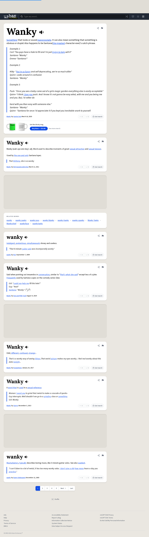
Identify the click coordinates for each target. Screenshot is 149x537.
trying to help (58, 52)
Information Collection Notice (62, 520)
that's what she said (69, 274)
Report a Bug (56, 518)
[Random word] (126, 16)
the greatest (59, 43)
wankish (81, 462)
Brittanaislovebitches (21, 167)
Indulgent (11, 243)
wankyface (24, 223)
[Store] (133, 16)
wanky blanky (48, 220)
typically (22, 462)
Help (5, 518)
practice (12, 471)
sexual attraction (77, 149)
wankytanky (37, 223)
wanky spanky (78, 220)
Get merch (97, 117)
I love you (28, 94)
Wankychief (11, 223)
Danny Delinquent (19, 478)
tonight (16, 362)
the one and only (21, 155)
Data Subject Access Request (62, 526)
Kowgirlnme (18, 368)
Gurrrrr (16, 405)
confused (24, 353)
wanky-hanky (63, 220)
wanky (9, 220)
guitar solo (26, 248)
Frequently (11, 277)
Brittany (16, 161)
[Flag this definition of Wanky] (102, 28)
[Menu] (143, 16)
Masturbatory (12, 462)
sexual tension (95, 149)
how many (79, 468)
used (21, 387)
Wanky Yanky (93, 220)
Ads (5, 515)
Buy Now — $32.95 (38, 128)
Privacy (6, 520)
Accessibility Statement (60, 515)
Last (71, 488)
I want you (20, 393)
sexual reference (34, 387)
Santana (12, 290)
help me (25, 283)
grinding (47, 396)
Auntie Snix (17, 116)
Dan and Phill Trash (20, 296)
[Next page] (63, 488)
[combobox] (74, 16)
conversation (44, 274)
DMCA (6, 526)
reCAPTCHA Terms (106, 518)
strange (32, 353)
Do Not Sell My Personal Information (112, 520)
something (62, 396)
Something (12, 40)
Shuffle (55, 499)
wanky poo (34, 220)
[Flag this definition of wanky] (103, 236)
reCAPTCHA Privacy (107, 515)
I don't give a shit (67, 468)
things (37, 358)
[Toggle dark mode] (138, 16)
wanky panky (20, 220)
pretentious (21, 243)
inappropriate (44, 40)
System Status (57, 523)
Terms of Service (10, 523)
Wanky (9, 116)
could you (18, 283)
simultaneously (33, 243)
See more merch (54, 128)
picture (54, 358)
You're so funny (23, 71)
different (15, 353)
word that (12, 387)
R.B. (14, 255)
